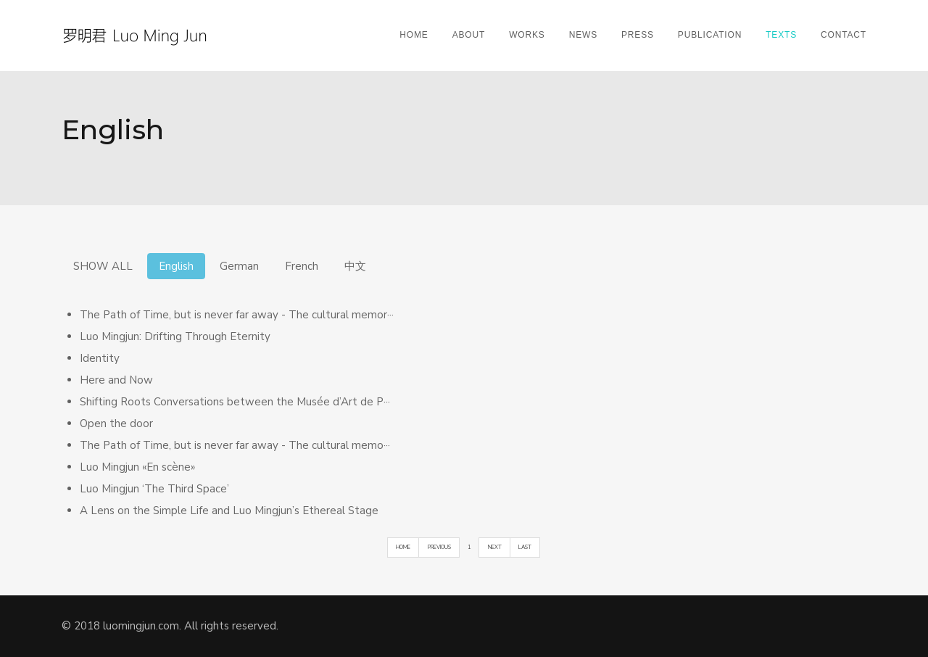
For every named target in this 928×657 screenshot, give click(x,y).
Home (413, 35)
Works (527, 35)
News (583, 35)
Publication (710, 35)
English (176, 266)
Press (637, 35)
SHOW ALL (103, 266)
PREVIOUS (439, 547)
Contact (843, 35)
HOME (403, 547)
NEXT (495, 547)
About (469, 35)
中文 (355, 266)
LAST (524, 547)
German (239, 266)
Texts (781, 35)
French (301, 266)
